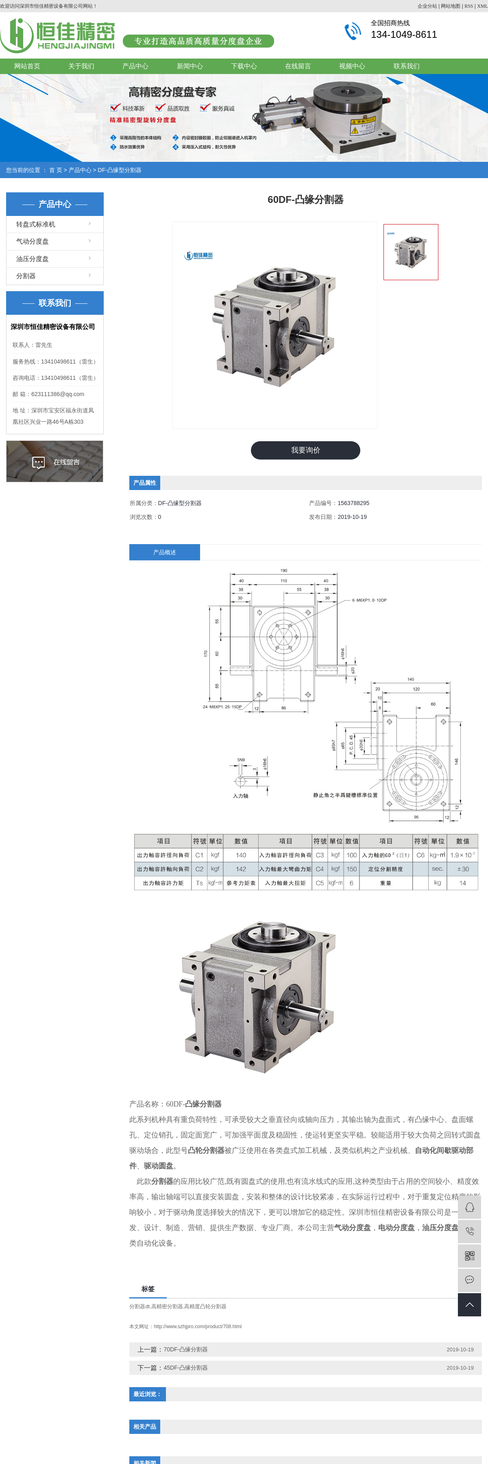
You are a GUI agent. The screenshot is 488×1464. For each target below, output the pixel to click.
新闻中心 (190, 66)
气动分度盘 (32, 241)
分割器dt (139, 1306)
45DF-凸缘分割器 (185, 1367)
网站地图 (450, 6)
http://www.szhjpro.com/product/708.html (198, 1326)
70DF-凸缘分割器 (185, 1349)
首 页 (55, 170)
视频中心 (352, 66)
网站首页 (27, 66)
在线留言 (298, 66)
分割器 (26, 275)
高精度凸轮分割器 (205, 1306)
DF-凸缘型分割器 (120, 170)
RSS (468, 6)
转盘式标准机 (35, 224)
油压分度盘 (32, 258)
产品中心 (135, 66)
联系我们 (407, 66)
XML (482, 6)
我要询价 (305, 450)
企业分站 (427, 6)
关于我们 (81, 66)
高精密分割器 (167, 1306)
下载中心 (244, 66)
